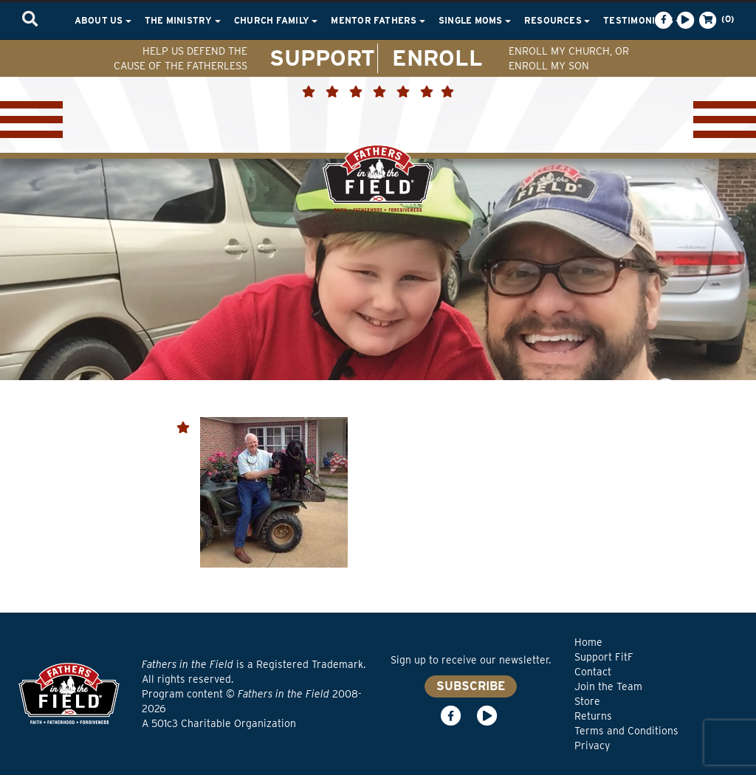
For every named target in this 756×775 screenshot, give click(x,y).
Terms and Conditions (626, 731)
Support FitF (603, 657)
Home (588, 642)
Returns (593, 716)
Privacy (592, 745)
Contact (592, 672)
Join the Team (608, 686)
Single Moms (475, 20)
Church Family (275, 20)
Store (587, 701)
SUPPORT (322, 57)
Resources (557, 20)
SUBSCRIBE (470, 686)
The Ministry (183, 20)
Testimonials (642, 20)
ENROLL (437, 57)
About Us (103, 20)
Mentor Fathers (378, 20)
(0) (715, 20)
